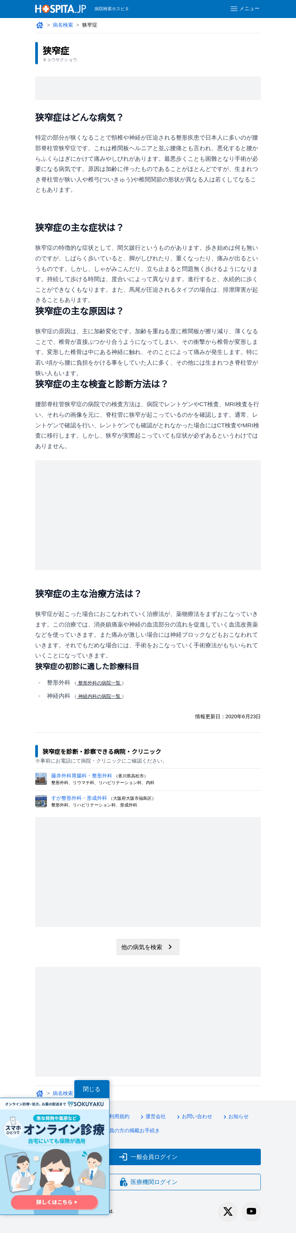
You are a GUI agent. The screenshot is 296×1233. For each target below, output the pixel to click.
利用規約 (115, 1116)
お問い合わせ (193, 1116)
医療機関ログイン (148, 1182)
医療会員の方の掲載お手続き (123, 1131)
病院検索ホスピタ (112, 8)
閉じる (91, 1089)
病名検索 (63, 25)
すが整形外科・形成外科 (79, 798)
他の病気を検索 (148, 947)
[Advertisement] (148, 88)
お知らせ (235, 1116)
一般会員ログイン (148, 1157)
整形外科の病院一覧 (99, 683)
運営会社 (152, 1116)
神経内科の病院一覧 (99, 696)
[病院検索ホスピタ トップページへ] (60, 9)
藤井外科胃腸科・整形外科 (81, 776)
